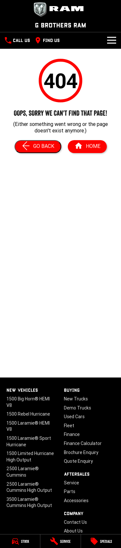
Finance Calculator (83, 443)
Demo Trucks (77, 408)
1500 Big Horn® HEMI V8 (28, 402)
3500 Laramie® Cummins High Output (29, 502)
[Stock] (20, 541)
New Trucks (76, 399)
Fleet (69, 426)
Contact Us (75, 522)
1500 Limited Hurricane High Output (30, 456)
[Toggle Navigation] (111, 40)
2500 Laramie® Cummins (22, 472)
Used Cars (74, 416)
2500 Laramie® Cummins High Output (29, 487)
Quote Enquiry (78, 461)
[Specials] (101, 541)
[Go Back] (38, 146)
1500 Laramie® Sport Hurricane (28, 441)
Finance (72, 434)
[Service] (60, 541)
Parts (69, 491)
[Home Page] (60, 9)
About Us (73, 531)
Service (71, 483)
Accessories (76, 500)
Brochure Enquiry (81, 452)
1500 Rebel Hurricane (28, 414)
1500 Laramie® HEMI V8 (28, 426)
